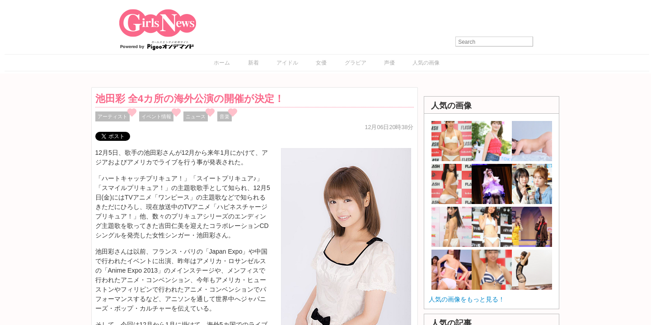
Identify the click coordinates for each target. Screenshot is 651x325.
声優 (389, 63)
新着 (253, 63)
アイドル (287, 63)
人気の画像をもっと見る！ (467, 299)
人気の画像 (426, 63)
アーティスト (112, 116)
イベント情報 (156, 116)
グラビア (355, 63)
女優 (321, 63)
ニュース (196, 116)
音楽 (224, 116)
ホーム (222, 63)
